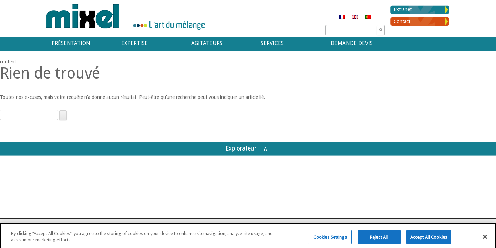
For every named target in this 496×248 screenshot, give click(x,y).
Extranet (403, 9)
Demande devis (352, 43)
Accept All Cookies (428, 239)
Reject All (379, 239)
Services (272, 43)
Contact (402, 21)
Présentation (71, 43)
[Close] (485, 239)
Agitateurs (207, 43)
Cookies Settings (330, 239)
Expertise (134, 43)
